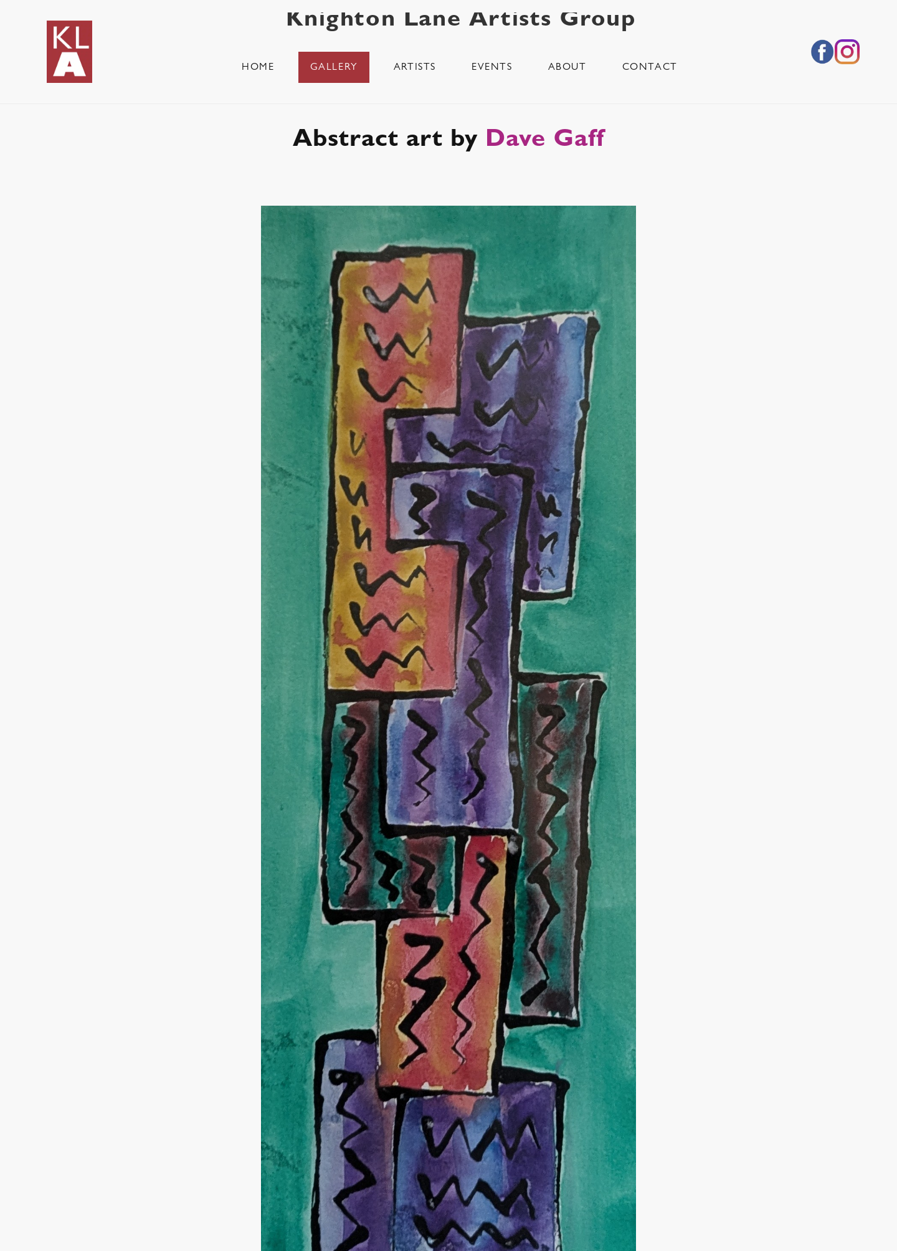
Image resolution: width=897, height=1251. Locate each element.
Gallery (334, 68)
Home (258, 68)
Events (492, 68)
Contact (650, 68)
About (567, 68)
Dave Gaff (544, 141)
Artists (415, 68)
